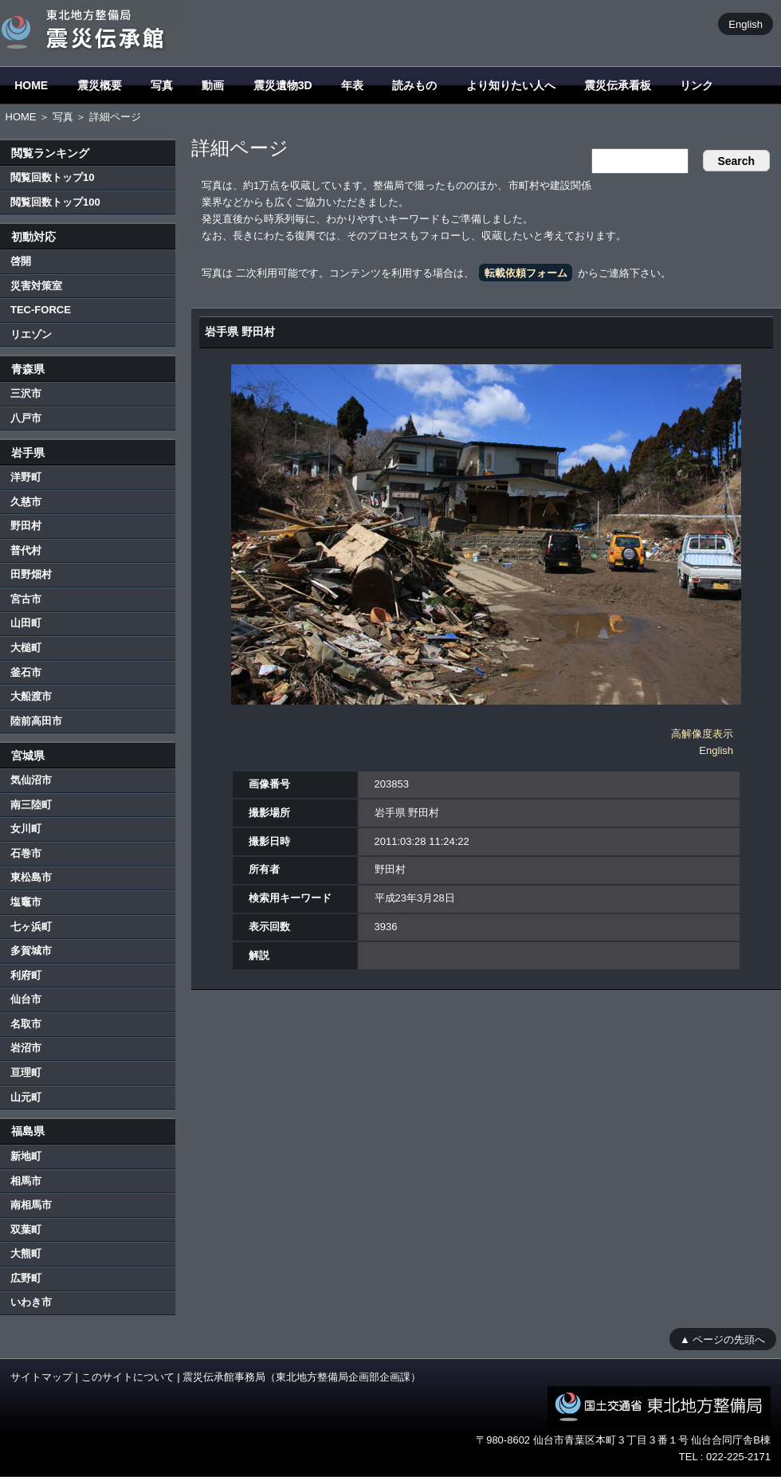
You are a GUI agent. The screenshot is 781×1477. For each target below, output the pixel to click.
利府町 (25, 975)
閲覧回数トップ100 (55, 202)
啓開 (20, 261)
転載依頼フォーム (526, 273)
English (745, 23)
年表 (352, 85)
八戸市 (25, 418)
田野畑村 (31, 574)
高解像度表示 (702, 734)
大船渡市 (31, 696)
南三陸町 (31, 805)
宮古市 (25, 599)
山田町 (25, 623)
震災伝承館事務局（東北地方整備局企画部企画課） (301, 1377)
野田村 (25, 526)
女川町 (25, 829)
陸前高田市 (36, 721)
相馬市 (25, 1181)
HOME (31, 85)
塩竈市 (25, 902)
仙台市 (25, 999)
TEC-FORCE (40, 310)
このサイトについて (128, 1377)
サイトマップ (41, 1377)
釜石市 (25, 672)
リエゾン (31, 334)
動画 (213, 85)
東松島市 (31, 877)
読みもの (414, 85)
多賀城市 (31, 951)
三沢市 (25, 393)
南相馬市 (31, 1205)
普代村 (25, 550)
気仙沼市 (31, 780)
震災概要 (99, 85)
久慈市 (25, 502)
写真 (162, 85)
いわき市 (31, 1302)
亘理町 (25, 1072)
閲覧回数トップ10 (52, 177)
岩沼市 (25, 1048)
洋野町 (25, 477)
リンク (696, 85)
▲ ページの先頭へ (722, 1339)
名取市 (25, 1024)
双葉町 (25, 1229)
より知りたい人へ (510, 85)
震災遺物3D (282, 85)
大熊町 (25, 1253)
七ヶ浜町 (31, 927)
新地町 (25, 1156)
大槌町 (25, 648)
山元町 (25, 1097)
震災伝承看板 (617, 85)
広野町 (25, 1278)
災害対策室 (36, 286)
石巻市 (25, 853)
